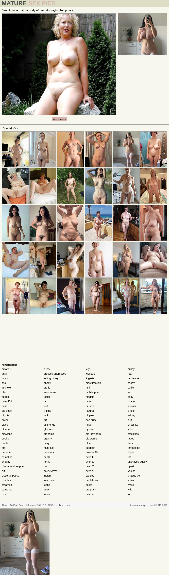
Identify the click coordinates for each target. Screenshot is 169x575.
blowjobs (7, 434)
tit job (131, 452)
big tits (5, 415)
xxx (130, 494)
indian (47, 475)
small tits (133, 424)
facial (47, 396)
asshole (6, 387)
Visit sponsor (59, 119)
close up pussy (10, 475)
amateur (6, 369)
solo (130, 429)
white (131, 484)
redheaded (134, 378)
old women (92, 438)
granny (48, 438)
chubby (6, 461)
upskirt (131, 466)
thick (130, 443)
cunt (4, 494)
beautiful (7, 401)
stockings (133, 434)
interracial (49, 480)
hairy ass (49, 447)
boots (5, 443)
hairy (47, 443)
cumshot (7, 489)
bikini (5, 420)
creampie (7, 484)
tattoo (131, 438)
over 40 (90, 457)
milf (88, 387)
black (5, 424)
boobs (5, 438)
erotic (47, 387)
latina (47, 494)
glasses (48, 429)
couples (6, 480)
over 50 (90, 461)
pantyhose (92, 480)
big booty (7, 410)
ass (4, 383)
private (90, 494)
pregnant (91, 489)
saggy (131, 383)
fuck (46, 415)
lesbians (90, 373)
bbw (4, 392)
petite (89, 484)
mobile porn (93, 392)
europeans (50, 392)
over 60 (90, 466)
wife (130, 489)
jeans (47, 484)
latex (46, 489)
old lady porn (93, 434)
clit (3, 471)
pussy (131, 369)
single (131, 410)
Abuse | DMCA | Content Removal (19, 505)
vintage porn (135, 475)
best (4, 406)
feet (46, 406)
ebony (47, 383)
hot (45, 466)
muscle (90, 406)
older (89, 443)
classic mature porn (13, 466)
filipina (47, 410)
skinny (131, 415)
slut (130, 420)
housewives (51, 471)
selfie (131, 387)
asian (5, 378)
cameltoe (7, 457)
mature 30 (92, 452)
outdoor (90, 447)
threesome (134, 447)
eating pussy (51, 378)
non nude (91, 420)
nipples (90, 415)
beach (5, 396)
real (130, 373)
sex (130, 392)
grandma (49, 434)
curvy (47, 369)
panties (90, 475)
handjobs (49, 452)
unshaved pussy (137, 461)
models (90, 396)
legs (88, 369)
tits (129, 457)
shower (132, 406)
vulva (131, 480)
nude (89, 424)
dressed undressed (55, 373)
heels (47, 457)
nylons (89, 429)
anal (4, 373)
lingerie (90, 378)
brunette (6, 452)
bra (3, 447)
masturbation (93, 383)
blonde (6, 429)
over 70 (90, 471)
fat (45, 401)
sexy (130, 396)
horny (47, 461)
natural (90, 410)
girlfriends (49, 424)
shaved (132, 401)
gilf (45, 420)
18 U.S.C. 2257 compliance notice (54, 505)
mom (89, 401)
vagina (131, 471)
